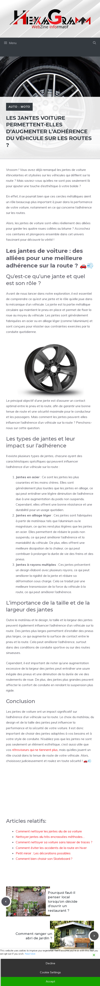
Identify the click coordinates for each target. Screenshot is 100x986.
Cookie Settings (50, 972)
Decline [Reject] (50, 963)
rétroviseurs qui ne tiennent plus (35, 750)
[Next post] (94, 936)
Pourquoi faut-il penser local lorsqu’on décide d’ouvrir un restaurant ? (62, 901)
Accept (50, 981)
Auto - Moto (19, 106)
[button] (94, 43)
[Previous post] (5, 901)
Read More (30, 953)
